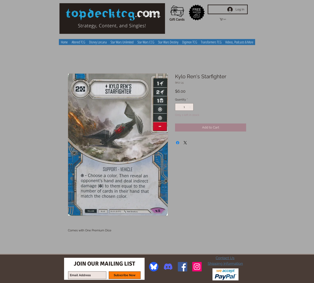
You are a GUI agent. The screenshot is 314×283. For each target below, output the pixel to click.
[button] (226, 19)
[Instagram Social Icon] (197, 266)
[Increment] (190, 106)
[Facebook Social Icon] (182, 266)
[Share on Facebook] (177, 142)
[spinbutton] (184, 106)
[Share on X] (185, 142)
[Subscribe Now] (125, 275)
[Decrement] (178, 106)
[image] (153, 266)
